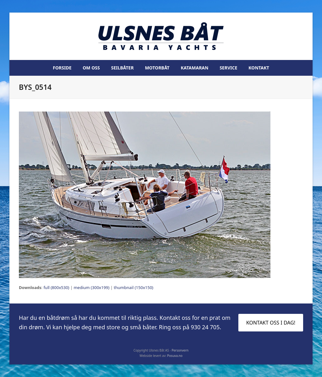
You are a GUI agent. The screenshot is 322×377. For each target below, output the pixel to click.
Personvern (180, 350)
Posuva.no (175, 355)
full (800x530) (56, 287)
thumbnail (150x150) (133, 287)
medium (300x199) (91, 287)
